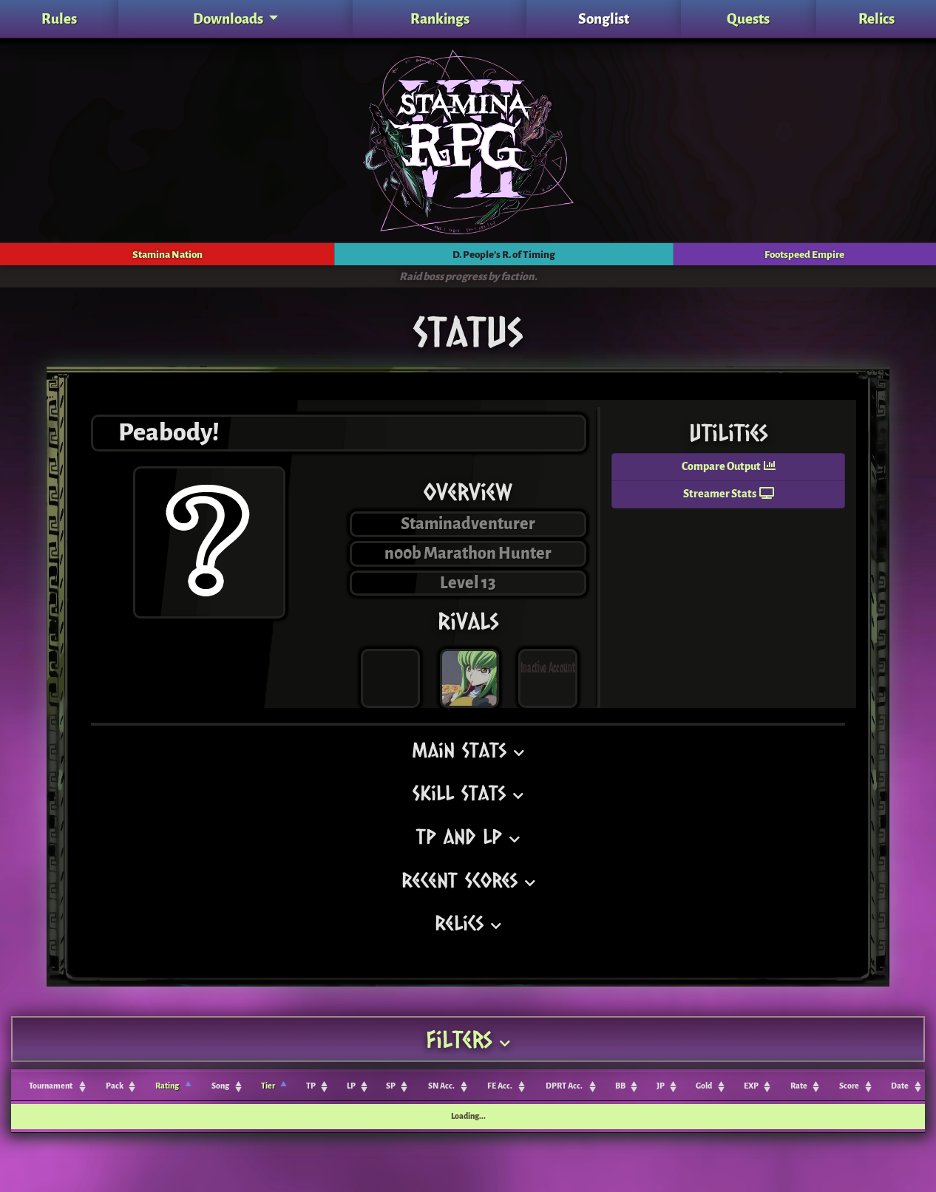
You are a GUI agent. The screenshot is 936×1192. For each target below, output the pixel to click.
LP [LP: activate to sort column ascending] (351, 1085)
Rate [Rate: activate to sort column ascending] (798, 1085)
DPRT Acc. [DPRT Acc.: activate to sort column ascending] (564, 1085)
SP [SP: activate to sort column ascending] (391, 1085)
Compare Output (729, 467)
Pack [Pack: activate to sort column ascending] (114, 1085)
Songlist (603, 19)
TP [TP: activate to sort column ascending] (311, 1085)
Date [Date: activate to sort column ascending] (900, 1085)
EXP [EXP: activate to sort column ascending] (751, 1085)
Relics (876, 19)
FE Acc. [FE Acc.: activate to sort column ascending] (499, 1085)
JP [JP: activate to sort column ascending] (661, 1085)
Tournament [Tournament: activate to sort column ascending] (50, 1085)
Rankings (439, 19)
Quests (748, 19)
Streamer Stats (728, 494)
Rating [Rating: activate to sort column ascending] (167, 1085)
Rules (59, 19)
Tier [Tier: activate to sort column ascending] (268, 1085)
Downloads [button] (229, 19)
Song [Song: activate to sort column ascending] (220, 1085)
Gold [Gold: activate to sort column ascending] (704, 1085)
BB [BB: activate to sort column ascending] (620, 1085)
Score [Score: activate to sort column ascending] (849, 1085)
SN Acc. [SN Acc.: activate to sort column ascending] (441, 1085)
